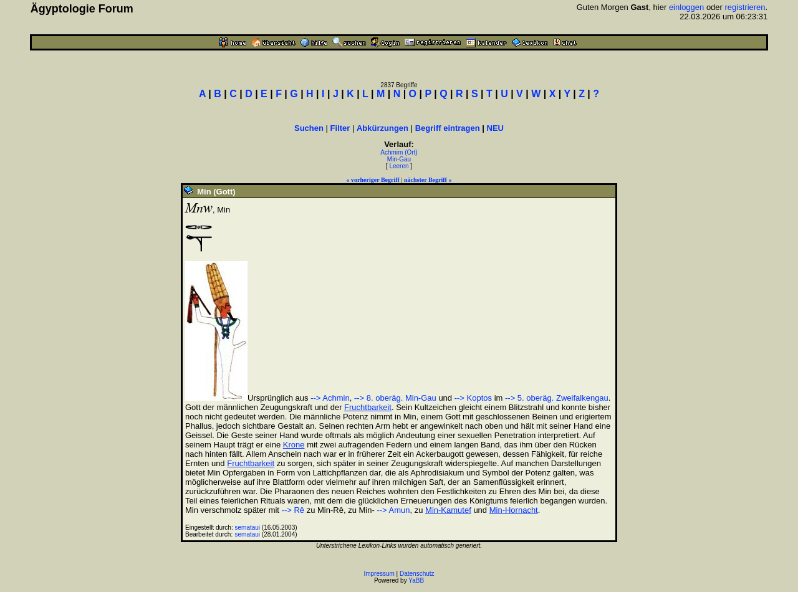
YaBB (416, 580)
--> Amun (392, 510)
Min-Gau (399, 159)
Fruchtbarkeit (368, 407)
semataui (248, 527)
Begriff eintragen (447, 128)
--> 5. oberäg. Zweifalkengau (556, 398)
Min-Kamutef (448, 510)
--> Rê (293, 510)
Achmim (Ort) (398, 152)
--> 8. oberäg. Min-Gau (395, 398)
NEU (495, 128)
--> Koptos (473, 398)
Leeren (398, 166)
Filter (340, 128)
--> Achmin (330, 398)
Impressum (378, 573)
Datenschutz (417, 573)
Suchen (309, 128)
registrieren (745, 7)
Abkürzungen (382, 128)
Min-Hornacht (513, 510)
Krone (294, 444)
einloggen (686, 7)
